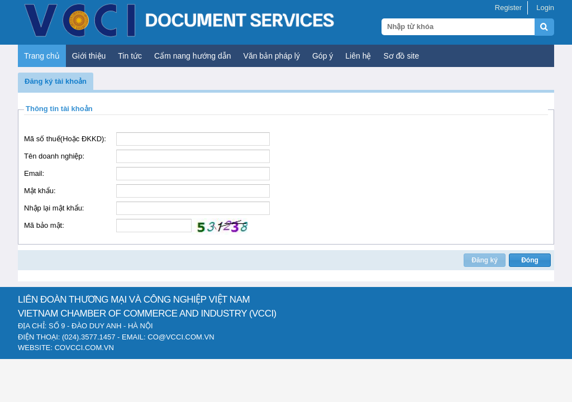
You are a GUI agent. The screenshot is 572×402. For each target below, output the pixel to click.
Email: (34, 173)
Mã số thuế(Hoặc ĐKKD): (65, 139)
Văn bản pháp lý (272, 55)
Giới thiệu (89, 55)
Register (508, 7)
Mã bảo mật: (44, 225)
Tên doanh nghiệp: (54, 156)
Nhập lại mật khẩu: (54, 208)
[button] (55, 81)
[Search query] (458, 26)
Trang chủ (42, 55)
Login (545, 7)
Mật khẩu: (40, 190)
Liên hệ (358, 55)
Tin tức (130, 55)
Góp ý (322, 55)
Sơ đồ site (401, 55)
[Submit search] (549, 33)
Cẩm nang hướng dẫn (192, 55)
